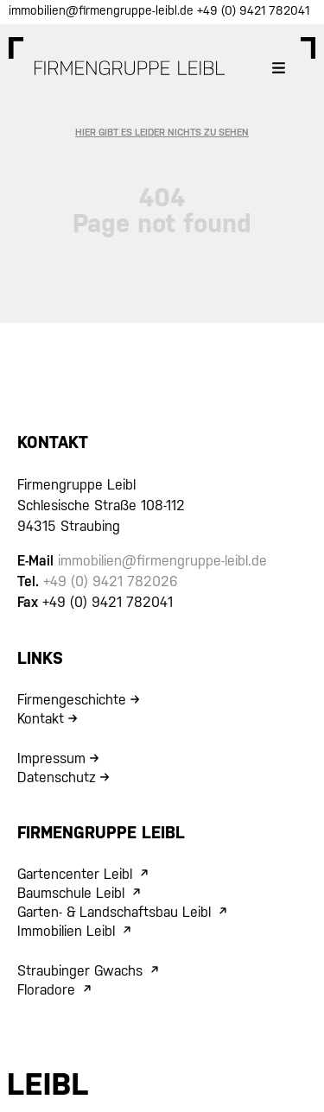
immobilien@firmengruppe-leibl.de (103, 10)
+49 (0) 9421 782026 (110, 581)
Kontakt (40, 719)
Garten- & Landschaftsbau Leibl (114, 912)
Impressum (51, 758)
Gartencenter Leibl (74, 874)
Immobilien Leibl (66, 931)
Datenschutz (56, 777)
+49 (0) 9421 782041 (253, 10)
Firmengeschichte (71, 700)
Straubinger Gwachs (80, 971)
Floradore (46, 990)
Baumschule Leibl (70, 893)
